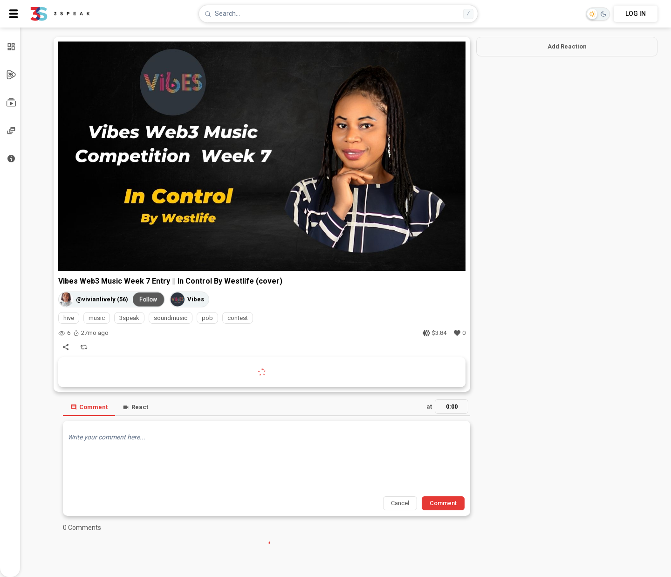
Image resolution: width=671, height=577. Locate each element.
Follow (148, 299)
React (135, 406)
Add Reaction (567, 46)
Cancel (400, 503)
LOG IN (635, 13)
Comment (89, 406)
